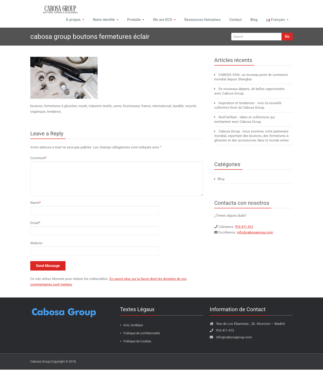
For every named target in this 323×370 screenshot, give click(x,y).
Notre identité (105, 20)
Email (35, 223)
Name (35, 203)
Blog (253, 20)
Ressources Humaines (201, 20)
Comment (38, 158)
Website (36, 244)
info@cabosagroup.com (255, 233)
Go (287, 37)
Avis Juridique (133, 325)
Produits (135, 20)
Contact (234, 20)
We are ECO (164, 20)
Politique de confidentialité (141, 333)
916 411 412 (244, 227)
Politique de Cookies (137, 342)
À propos (75, 20)
